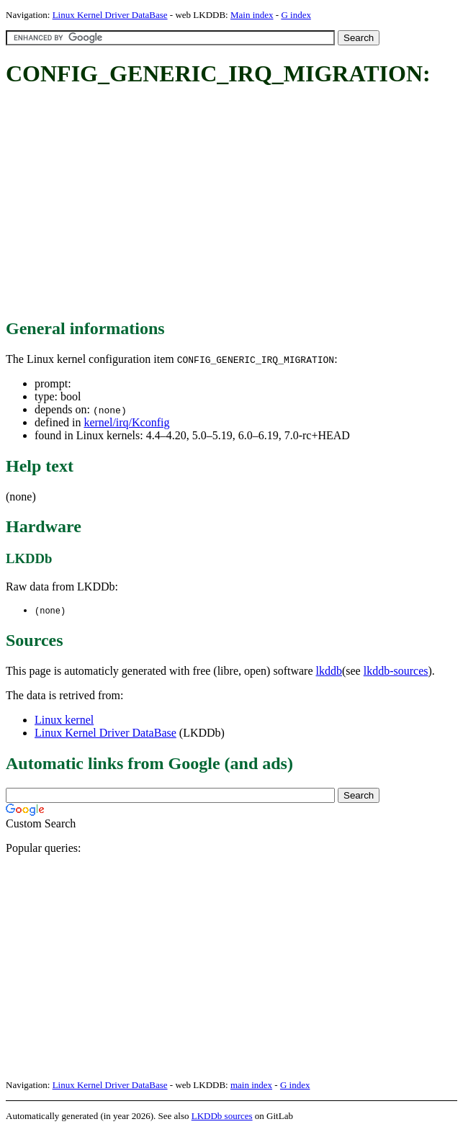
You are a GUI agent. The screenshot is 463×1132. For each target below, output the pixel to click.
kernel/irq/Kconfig (126, 422)
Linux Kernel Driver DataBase (110, 14)
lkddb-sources (396, 671)
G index (296, 14)
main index (251, 1085)
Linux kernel (64, 720)
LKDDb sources (222, 1116)
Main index (252, 14)
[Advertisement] (234, 204)
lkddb (329, 671)
